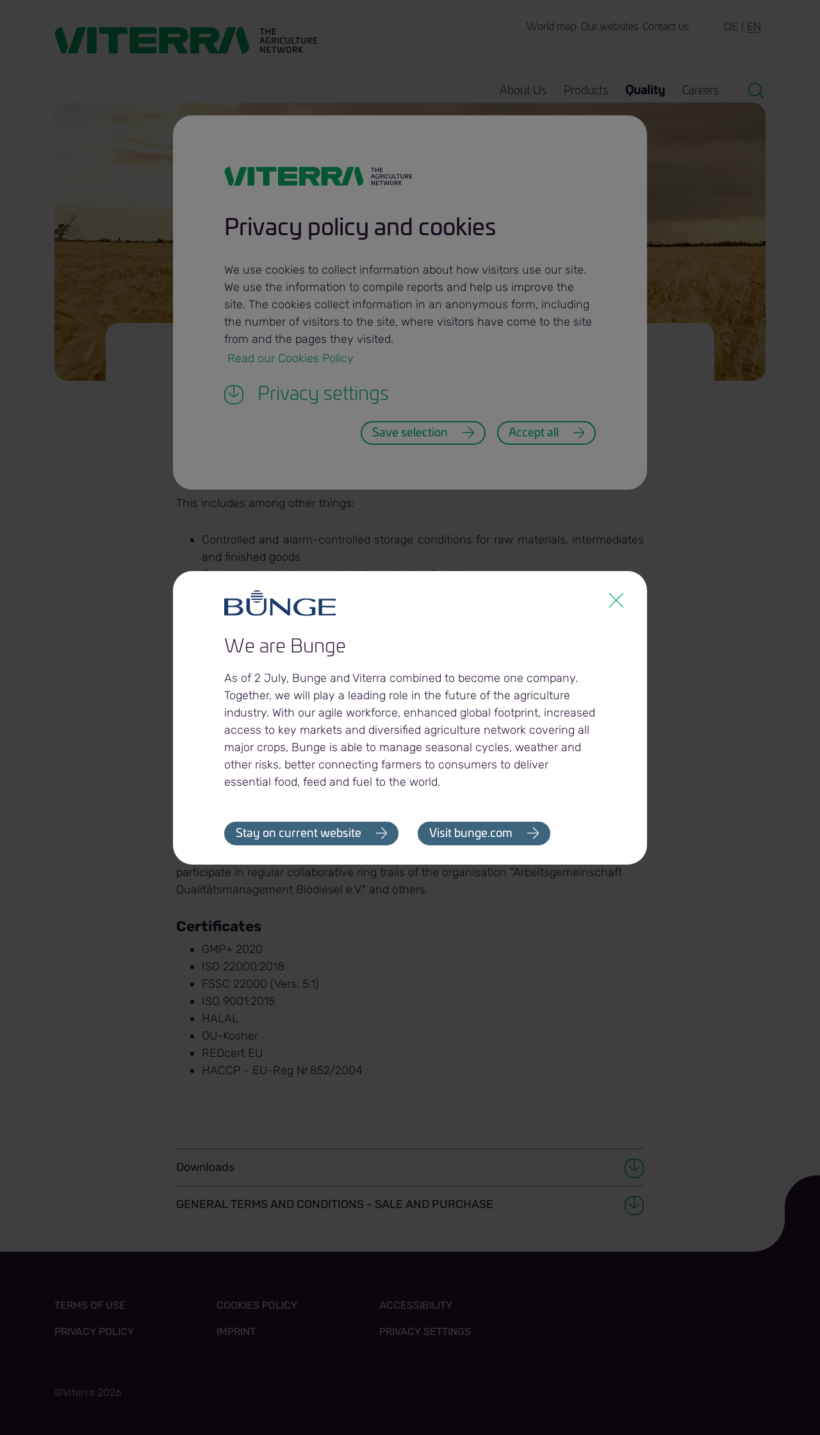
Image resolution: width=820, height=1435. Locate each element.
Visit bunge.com (471, 834)
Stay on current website (298, 834)
